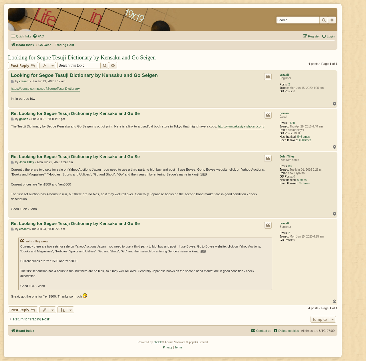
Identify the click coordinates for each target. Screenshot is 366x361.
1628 (292, 123)
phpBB (158, 342)
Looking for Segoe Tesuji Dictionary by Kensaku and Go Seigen (82, 57)
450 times (305, 140)
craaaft (284, 74)
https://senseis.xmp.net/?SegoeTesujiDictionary (45, 88)
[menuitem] (38, 36)
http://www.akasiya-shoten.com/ (241, 126)
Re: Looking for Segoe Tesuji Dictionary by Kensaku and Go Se (75, 113)
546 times (303, 136)
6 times (302, 180)
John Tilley (287, 156)
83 (290, 166)
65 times (304, 183)
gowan (284, 113)
